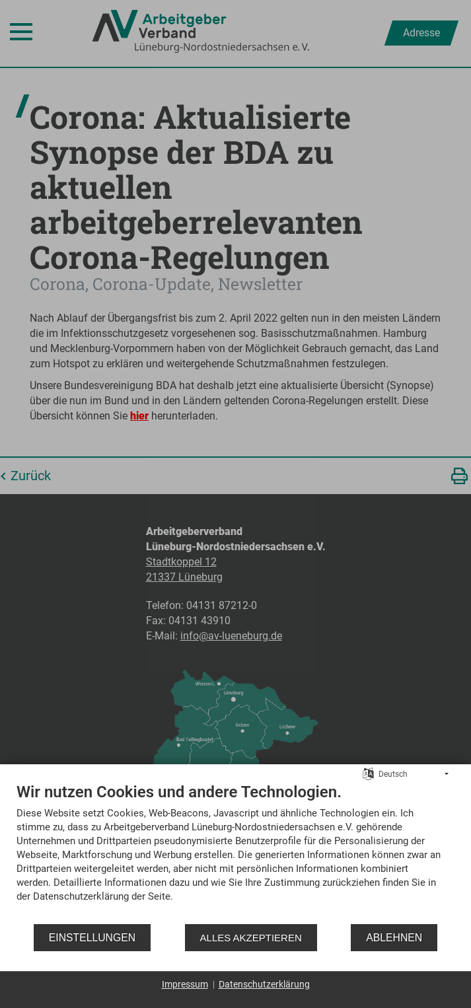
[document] (235, 852)
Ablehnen (394, 937)
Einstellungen (92, 937)
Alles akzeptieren (251, 937)
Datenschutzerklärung (264, 984)
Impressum (185, 984)
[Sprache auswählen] (368, 773)
